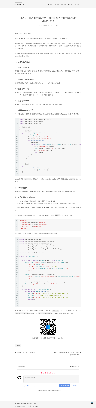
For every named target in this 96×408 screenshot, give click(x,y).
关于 (77, 4)
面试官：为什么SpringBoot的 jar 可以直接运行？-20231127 (67, 353)
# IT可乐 (18, 345)
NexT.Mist (35, 406)
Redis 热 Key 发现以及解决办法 (25, 352)
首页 (49, 4)
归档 (70, 4)
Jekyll (18, 406)
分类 (56, 4)
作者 (63, 4)
